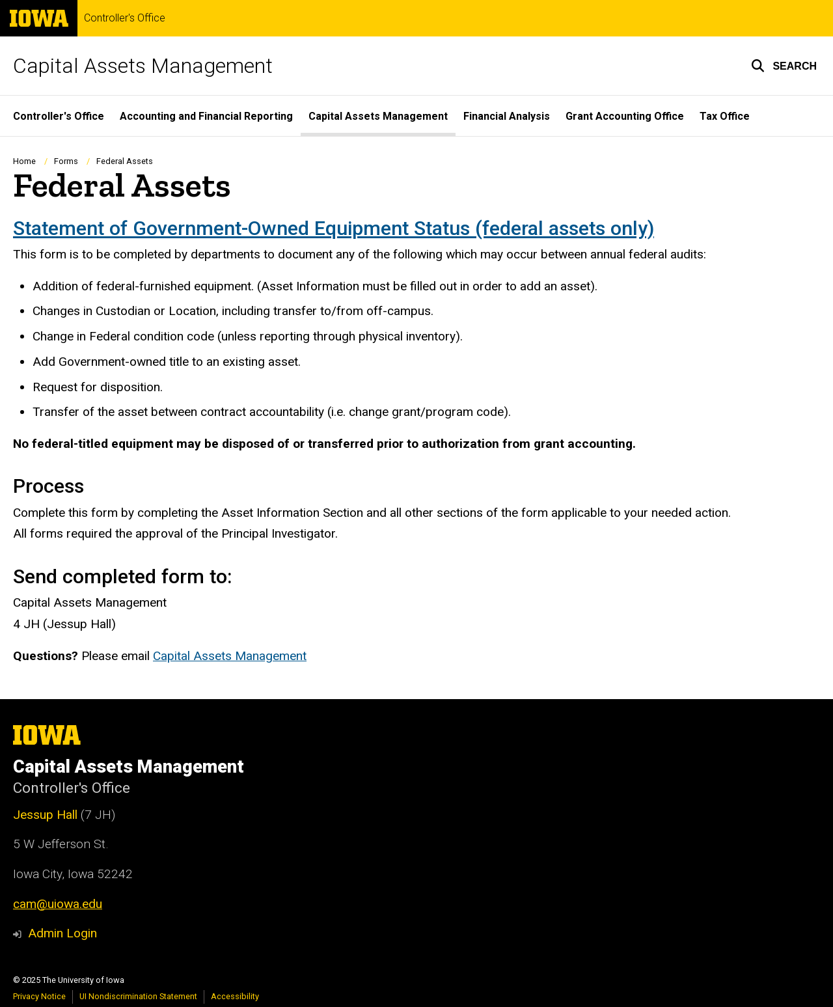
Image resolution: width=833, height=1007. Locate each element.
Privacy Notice (39, 996)
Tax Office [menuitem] (725, 116)
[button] (784, 65)
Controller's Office (124, 18)
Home (24, 161)
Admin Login (62, 933)
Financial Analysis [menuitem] (506, 116)
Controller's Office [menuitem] (58, 116)
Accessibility (235, 996)
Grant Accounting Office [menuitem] (625, 116)
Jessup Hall (45, 814)
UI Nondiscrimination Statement (138, 996)
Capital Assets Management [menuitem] (378, 116)
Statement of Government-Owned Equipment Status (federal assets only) (333, 228)
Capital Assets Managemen (228, 655)
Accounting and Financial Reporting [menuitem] (206, 116)
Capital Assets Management (143, 65)
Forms (66, 161)
